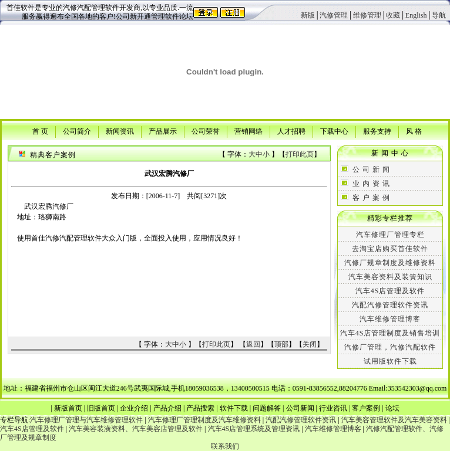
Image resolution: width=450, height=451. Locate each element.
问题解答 (267, 408)
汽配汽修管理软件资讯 (390, 305)
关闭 (310, 344)
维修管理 (367, 15)
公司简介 (77, 131)
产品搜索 (200, 408)
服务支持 (377, 131)
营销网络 (248, 131)
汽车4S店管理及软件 (390, 291)
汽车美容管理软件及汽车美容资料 (394, 420)
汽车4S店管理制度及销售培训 (390, 333)
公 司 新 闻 (371, 169)
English (416, 15)
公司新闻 (300, 408)
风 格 (414, 131)
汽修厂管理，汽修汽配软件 (390, 347)
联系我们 (225, 446)
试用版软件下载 (390, 361)
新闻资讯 (120, 131)
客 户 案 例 (371, 198)
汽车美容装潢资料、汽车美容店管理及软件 (136, 429)
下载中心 (334, 131)
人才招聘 (291, 131)
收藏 (393, 15)
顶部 (281, 344)
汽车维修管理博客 (390, 319)
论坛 (392, 408)
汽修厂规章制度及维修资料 (390, 263)
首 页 (40, 131)
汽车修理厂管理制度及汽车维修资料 (204, 420)
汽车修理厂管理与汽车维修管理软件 (86, 420)
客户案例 (366, 408)
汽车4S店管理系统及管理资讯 (254, 429)
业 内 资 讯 (371, 183)
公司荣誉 (206, 131)
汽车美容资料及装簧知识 (390, 277)
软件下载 (234, 408)
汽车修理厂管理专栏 (390, 234)
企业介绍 (134, 408)
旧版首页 (101, 408)
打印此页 (300, 154)
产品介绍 (167, 408)
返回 (253, 344)
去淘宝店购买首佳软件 (390, 249)
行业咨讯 (333, 408)
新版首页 (68, 408)
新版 (308, 15)
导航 (439, 15)
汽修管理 (334, 15)
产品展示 (163, 131)
